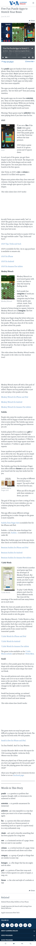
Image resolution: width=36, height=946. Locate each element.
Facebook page (18, 775)
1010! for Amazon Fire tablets (12, 266)
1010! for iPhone (7, 256)
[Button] (32, 21)
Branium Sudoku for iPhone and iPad (14, 548)
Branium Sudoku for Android (11, 553)
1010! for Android (7, 261)
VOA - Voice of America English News (17, 51)
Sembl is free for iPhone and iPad (13, 741)
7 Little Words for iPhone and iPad (13, 636)
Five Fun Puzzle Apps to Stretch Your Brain (19, 49)
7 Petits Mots (29, 654)
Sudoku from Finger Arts (10, 523)
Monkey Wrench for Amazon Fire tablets (16, 407)
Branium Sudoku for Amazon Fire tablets (16, 558)
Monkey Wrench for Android (11, 402)
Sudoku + (14, 533)
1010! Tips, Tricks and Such (11, 244)
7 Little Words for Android (10, 641)
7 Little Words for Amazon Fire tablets (15, 646)
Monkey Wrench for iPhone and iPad (14, 397)
